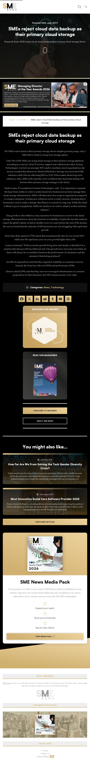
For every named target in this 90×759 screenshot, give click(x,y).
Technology (57, 287)
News (47, 287)
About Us (46, 753)
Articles (22, 120)
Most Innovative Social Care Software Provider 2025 (45, 499)
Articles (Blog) (43, 756)
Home (12, 120)
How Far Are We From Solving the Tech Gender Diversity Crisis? (45, 466)
